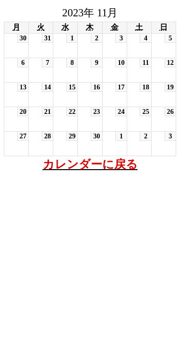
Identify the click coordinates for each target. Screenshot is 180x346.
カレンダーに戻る (90, 164)
